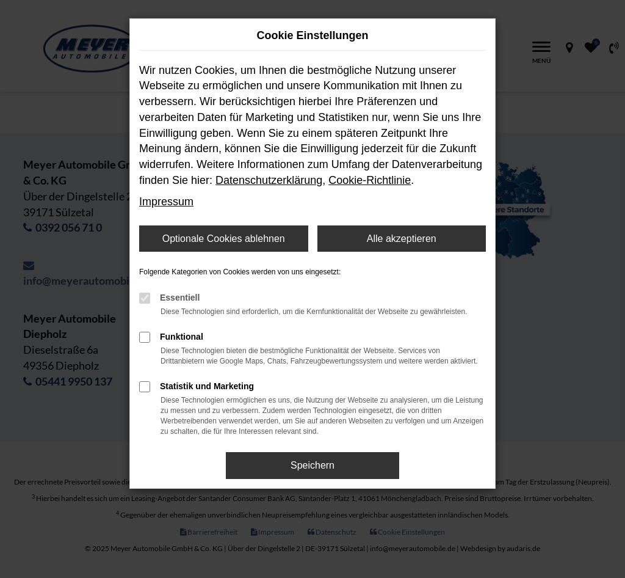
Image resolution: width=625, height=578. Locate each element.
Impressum (166, 202)
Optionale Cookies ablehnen (223, 238)
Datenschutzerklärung (268, 180)
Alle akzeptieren (401, 238)
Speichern (312, 465)
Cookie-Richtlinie (369, 180)
